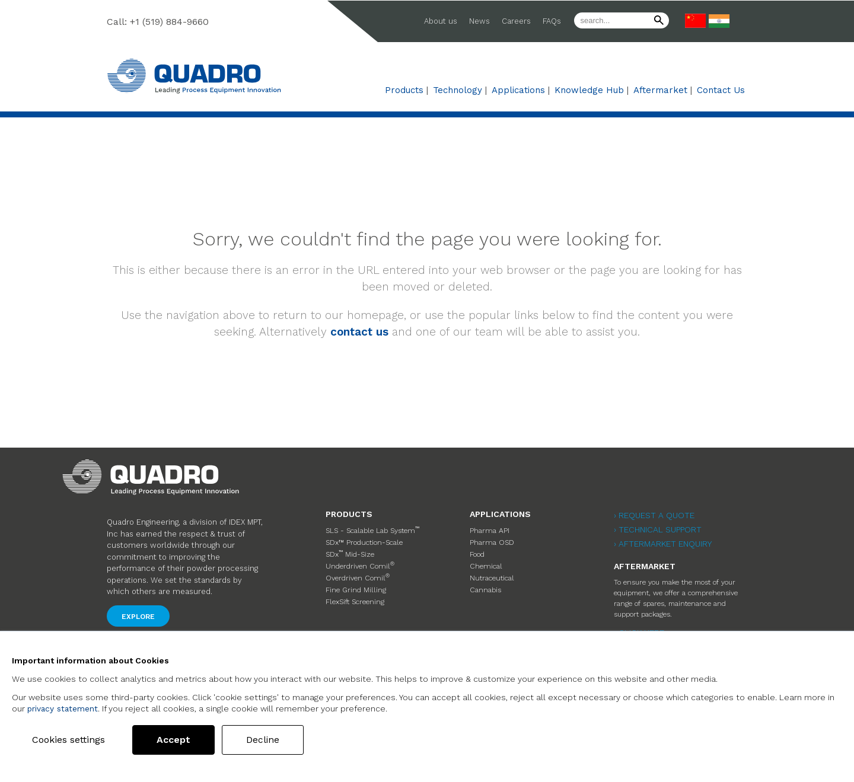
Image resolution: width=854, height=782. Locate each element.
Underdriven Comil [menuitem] (359, 561)
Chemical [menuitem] (485, 562)
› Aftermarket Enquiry (663, 543)
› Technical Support (658, 529)
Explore (138, 616)
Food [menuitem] (477, 551)
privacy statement (63, 708)
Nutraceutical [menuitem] (491, 573)
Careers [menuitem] (516, 21)
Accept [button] (182, 739)
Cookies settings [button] (72, 739)
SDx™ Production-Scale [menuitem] (363, 541)
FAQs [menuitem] (552, 21)
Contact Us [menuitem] (721, 90)
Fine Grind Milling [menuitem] (355, 583)
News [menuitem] (479, 21)
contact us (359, 332)
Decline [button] (271, 739)
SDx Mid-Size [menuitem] (350, 551)
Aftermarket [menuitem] (660, 90)
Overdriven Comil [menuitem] (356, 572)
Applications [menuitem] (518, 90)
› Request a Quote (654, 515)
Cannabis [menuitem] (485, 583)
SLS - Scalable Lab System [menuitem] (371, 529)
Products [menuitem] (404, 90)
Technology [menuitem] (457, 90)
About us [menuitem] (440, 21)
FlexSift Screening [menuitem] (355, 594)
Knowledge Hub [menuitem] (589, 90)
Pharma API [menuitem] (489, 530)
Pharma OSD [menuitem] (491, 541)
